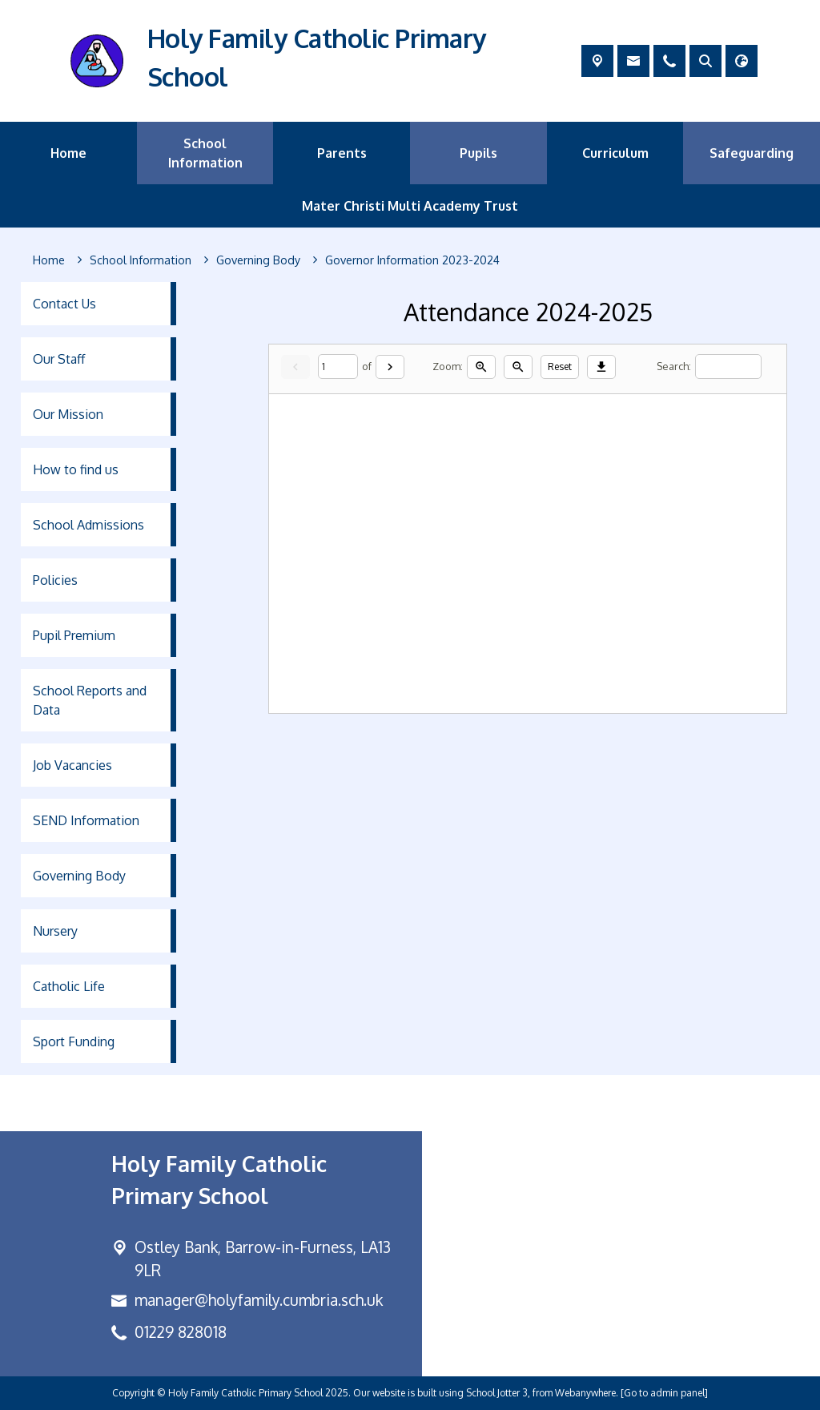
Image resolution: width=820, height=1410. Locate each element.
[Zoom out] (518, 366)
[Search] (728, 366)
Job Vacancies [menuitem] (72, 765)
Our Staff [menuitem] (59, 359)
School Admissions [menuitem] (88, 525)
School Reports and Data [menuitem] (90, 700)
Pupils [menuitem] (478, 153)
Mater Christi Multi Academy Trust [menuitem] (410, 206)
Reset (560, 366)
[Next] (390, 366)
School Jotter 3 (497, 1393)
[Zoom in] (481, 366)
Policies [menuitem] (55, 580)
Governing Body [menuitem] (79, 876)
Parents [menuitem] (342, 153)
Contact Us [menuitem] (64, 304)
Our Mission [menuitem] (68, 414)
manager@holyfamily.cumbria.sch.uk (259, 1300)
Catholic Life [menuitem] (69, 986)
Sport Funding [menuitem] (74, 1041)
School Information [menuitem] (205, 153)
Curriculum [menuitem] (615, 153)
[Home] (49, 260)
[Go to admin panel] (664, 1393)
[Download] (601, 366)
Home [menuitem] (68, 153)
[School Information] (140, 260)
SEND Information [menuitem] (86, 820)
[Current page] (338, 366)
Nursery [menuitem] (55, 931)
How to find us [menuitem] (76, 469)
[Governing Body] (258, 260)
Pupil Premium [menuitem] (74, 635)
